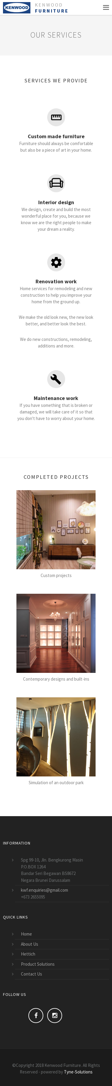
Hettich (28, 954)
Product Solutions (38, 964)
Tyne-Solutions (78, 1072)
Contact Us (31, 974)
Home (26, 934)
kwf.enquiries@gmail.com (44, 890)
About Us (29, 944)
